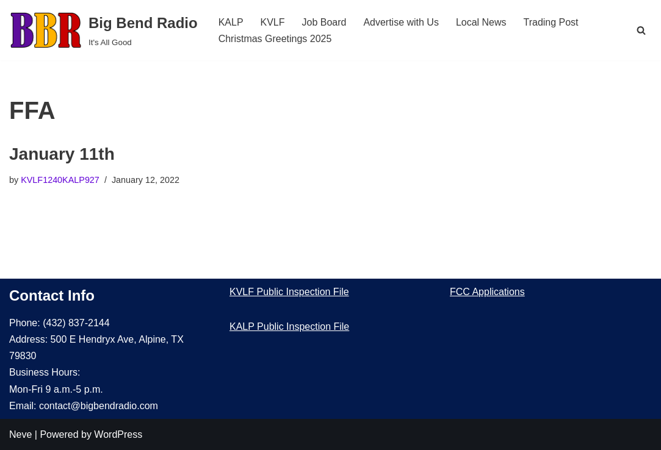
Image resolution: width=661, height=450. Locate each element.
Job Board (324, 22)
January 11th (62, 154)
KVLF (273, 22)
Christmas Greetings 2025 (275, 39)
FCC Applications (487, 292)
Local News (481, 22)
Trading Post (551, 22)
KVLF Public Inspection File (289, 292)
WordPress (118, 434)
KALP (231, 22)
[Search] (641, 30)
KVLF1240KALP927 (60, 180)
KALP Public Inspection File (289, 326)
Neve (20, 434)
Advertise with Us (401, 22)
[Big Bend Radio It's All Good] (103, 30)
